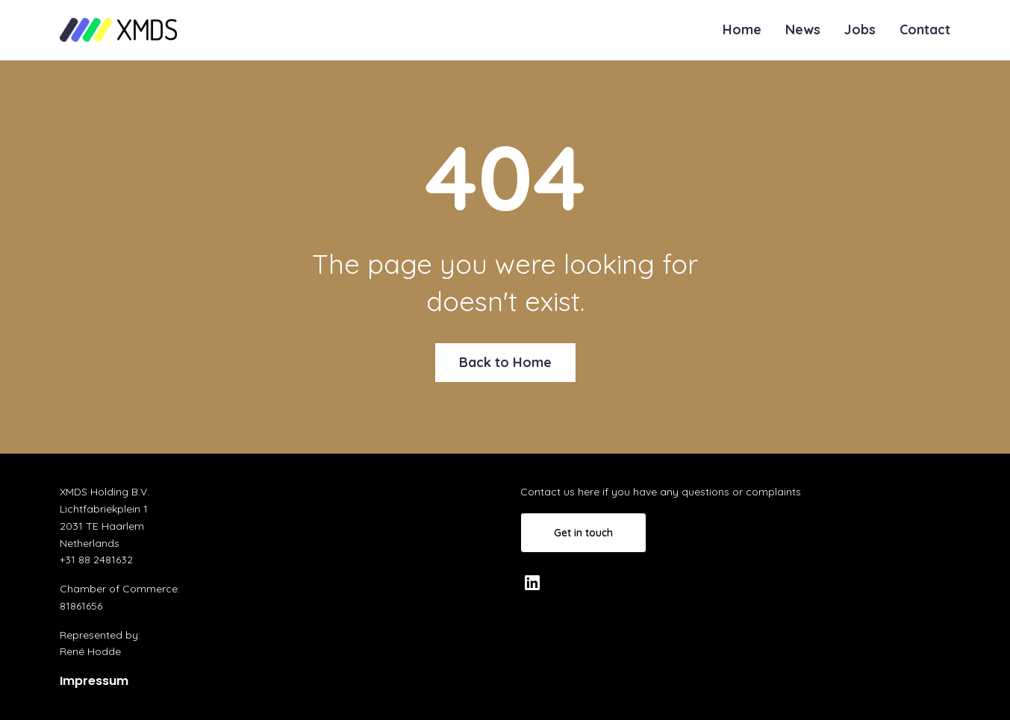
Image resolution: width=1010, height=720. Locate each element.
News (802, 29)
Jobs (860, 29)
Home (742, 29)
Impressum (94, 680)
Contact (925, 29)
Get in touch (583, 532)
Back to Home (505, 362)
